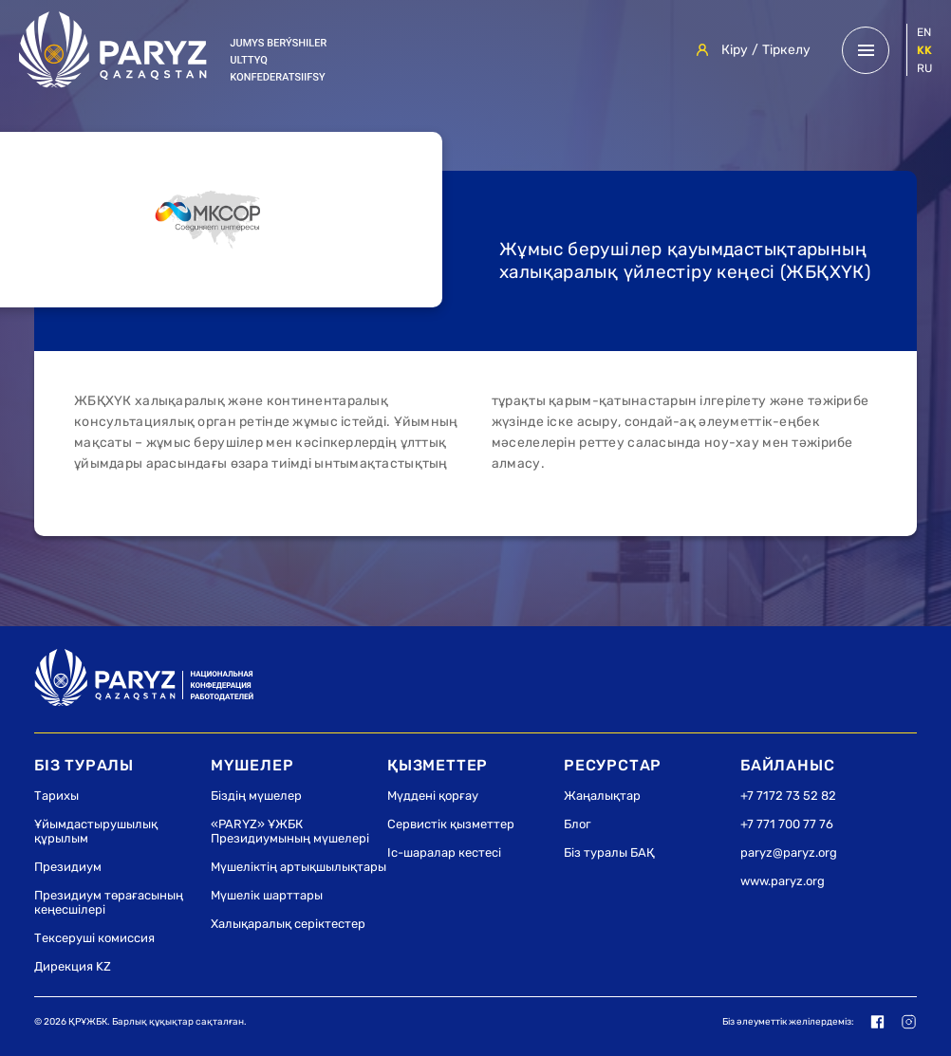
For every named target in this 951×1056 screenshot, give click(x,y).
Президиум (68, 867)
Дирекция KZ (72, 966)
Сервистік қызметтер (450, 824)
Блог (577, 824)
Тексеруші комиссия (94, 938)
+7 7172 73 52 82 (788, 795)
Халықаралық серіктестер (288, 924)
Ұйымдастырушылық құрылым (96, 831)
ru (924, 68)
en (924, 32)
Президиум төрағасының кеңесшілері (108, 902)
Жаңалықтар (602, 795)
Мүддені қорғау (432, 795)
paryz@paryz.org (788, 852)
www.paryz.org (782, 881)
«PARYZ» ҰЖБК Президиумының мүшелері (290, 831)
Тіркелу (786, 50)
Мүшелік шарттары (267, 895)
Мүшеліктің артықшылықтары (298, 867)
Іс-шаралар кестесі (444, 852)
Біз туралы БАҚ (609, 852)
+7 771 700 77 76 (786, 824)
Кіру (734, 50)
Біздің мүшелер (256, 795)
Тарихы (56, 795)
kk (924, 50)
